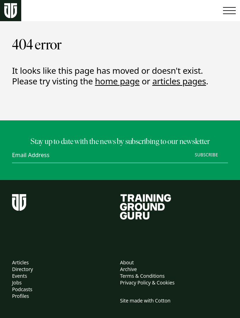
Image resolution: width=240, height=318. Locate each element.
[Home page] (10, 10)
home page (117, 81)
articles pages (179, 81)
